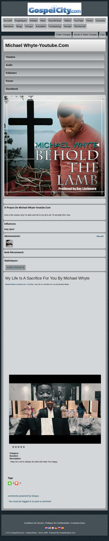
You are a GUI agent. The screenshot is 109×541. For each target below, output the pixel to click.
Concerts (100, 20)
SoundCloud (54, 20)
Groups (29, 26)
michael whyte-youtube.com (15, 284)
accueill (8, 20)
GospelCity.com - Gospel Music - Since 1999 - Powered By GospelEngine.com (43, 533)
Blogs (19, 26)
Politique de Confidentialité (57, 523)
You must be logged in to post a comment (30, 501)
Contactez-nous (78, 523)
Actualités (41, 26)
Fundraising (55, 26)
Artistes (34, 20)
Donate (67, 26)
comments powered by (23, 496)
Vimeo (89, 20)
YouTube (78, 20)
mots (42, 20)
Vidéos (67, 20)
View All (99, 236)
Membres (8, 26)
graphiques (21, 20)
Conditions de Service (34, 523)
